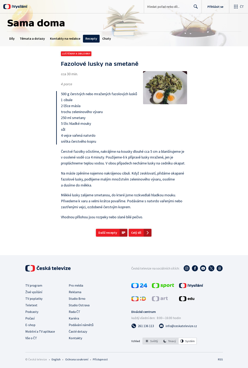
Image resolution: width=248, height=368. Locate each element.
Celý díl (136, 232)
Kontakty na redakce (65, 38)
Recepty (91, 38)
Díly (12, 38)
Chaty (106, 38)
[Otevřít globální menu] (238, 6)
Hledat (194, 8)
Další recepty (107, 232)
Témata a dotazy (32, 38)
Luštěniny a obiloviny (76, 53)
